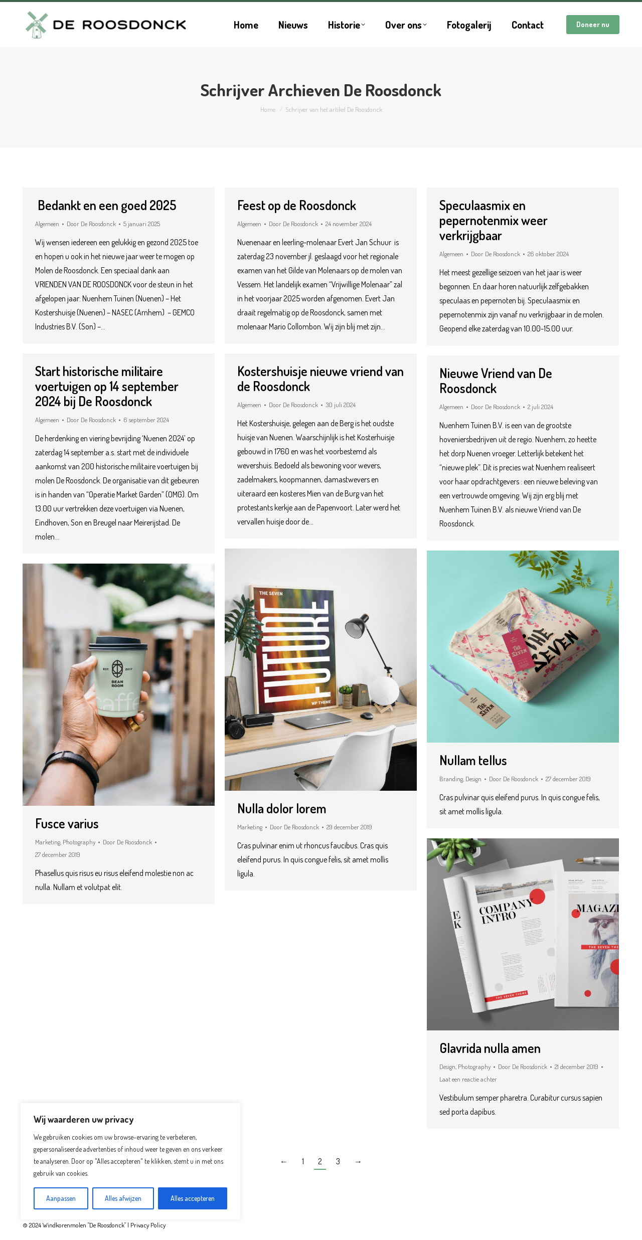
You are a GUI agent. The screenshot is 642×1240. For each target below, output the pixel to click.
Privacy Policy (148, 1225)
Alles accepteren (193, 1198)
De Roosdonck (392, 89)
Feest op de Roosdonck (296, 205)
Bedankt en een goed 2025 (105, 205)
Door (91, 224)
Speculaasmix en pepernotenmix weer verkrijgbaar (493, 220)
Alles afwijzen (123, 1198)
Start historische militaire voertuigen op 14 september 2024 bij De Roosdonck (107, 386)
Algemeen (47, 224)
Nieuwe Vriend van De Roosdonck (495, 380)
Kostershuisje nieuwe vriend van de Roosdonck (320, 378)
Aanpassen (61, 1198)
